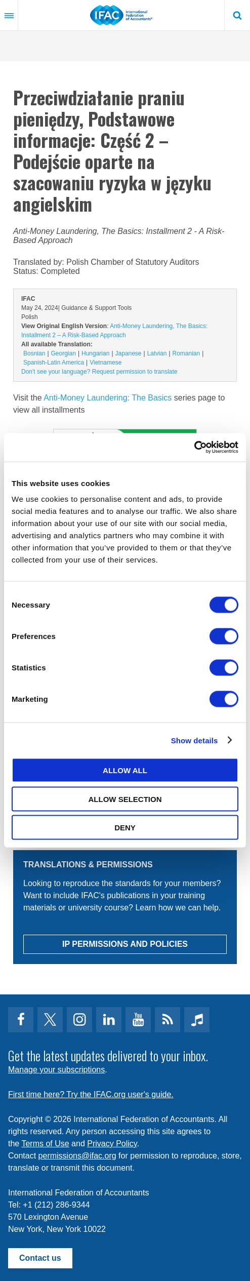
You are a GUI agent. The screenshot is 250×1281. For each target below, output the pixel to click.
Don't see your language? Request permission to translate (99, 371)
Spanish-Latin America (53, 362)
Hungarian (95, 353)
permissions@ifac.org (77, 1155)
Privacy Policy (112, 1143)
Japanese (128, 353)
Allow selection (125, 798)
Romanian (186, 353)
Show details (194, 740)
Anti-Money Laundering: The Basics (108, 397)
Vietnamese (105, 362)
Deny (125, 827)
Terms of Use (45, 1143)
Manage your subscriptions (56, 1069)
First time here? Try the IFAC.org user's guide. (91, 1094)
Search (237, 15)
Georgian (63, 353)
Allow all (125, 770)
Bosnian (34, 353)
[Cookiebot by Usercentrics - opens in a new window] (194, 447)
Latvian (157, 353)
